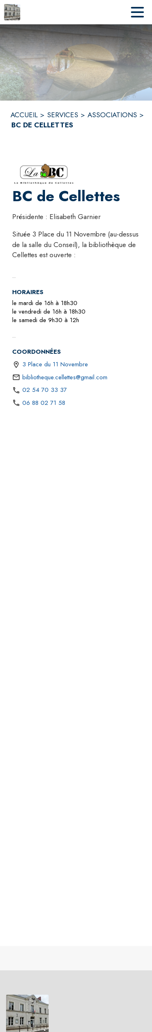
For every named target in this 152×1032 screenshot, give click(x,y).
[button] (44, 174)
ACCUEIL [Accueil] (24, 115)
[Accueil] (12, 12)
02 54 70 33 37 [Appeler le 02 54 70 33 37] (44, 389)
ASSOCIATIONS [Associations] (112, 115)
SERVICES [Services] (62, 115)
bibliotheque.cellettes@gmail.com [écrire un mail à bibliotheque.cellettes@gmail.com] (64, 377)
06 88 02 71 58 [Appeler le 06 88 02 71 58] (43, 402)
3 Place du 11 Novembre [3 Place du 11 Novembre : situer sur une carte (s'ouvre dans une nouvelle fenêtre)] (55, 364)
